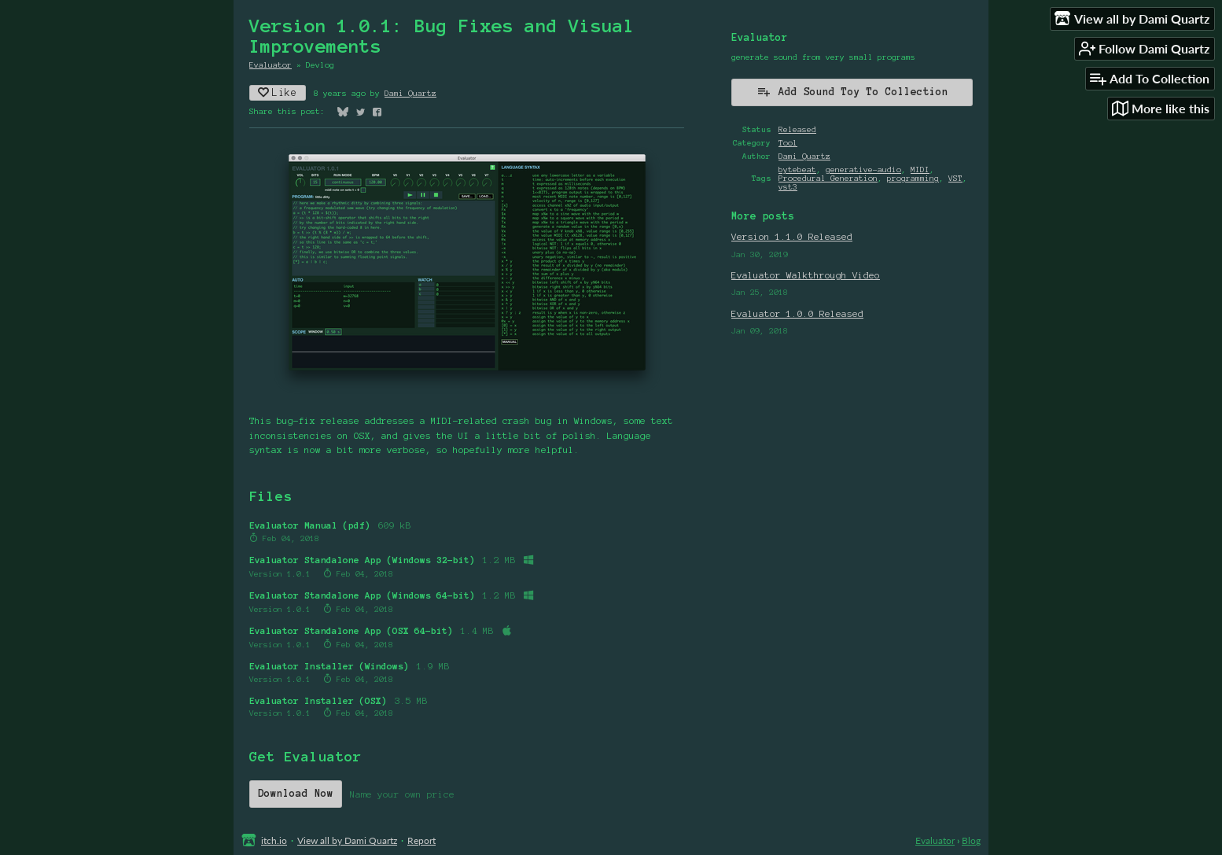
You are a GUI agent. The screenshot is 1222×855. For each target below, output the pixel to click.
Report (421, 840)
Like (277, 92)
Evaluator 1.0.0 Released (797, 313)
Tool (787, 142)
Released (797, 129)
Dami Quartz (410, 93)
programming (913, 178)
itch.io (274, 840)
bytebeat (797, 169)
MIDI (920, 169)
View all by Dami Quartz (347, 840)
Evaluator (270, 65)
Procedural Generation (828, 178)
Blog (971, 840)
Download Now (295, 793)
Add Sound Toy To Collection (852, 91)
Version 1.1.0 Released (791, 236)
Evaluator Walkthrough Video (805, 275)
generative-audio (863, 169)
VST (955, 178)
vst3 (787, 186)
